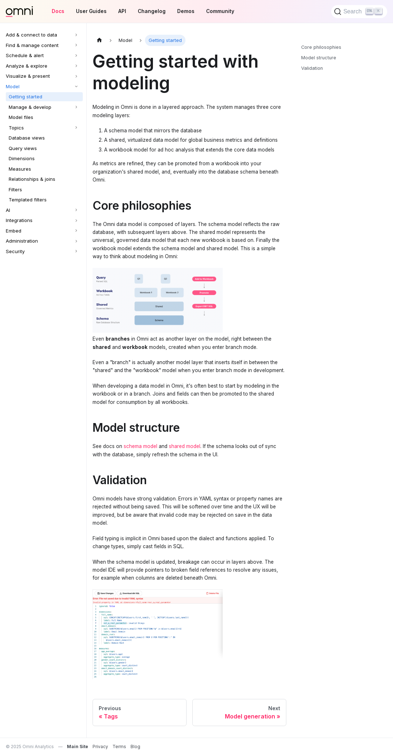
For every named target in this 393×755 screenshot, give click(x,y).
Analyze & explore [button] (26, 66)
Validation (312, 68)
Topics (16, 128)
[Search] (359, 11)
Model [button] (13, 86)
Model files (21, 117)
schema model (140, 446)
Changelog (152, 11)
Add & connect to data (31, 35)
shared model (184, 446)
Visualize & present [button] (28, 76)
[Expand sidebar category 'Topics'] (77, 127)
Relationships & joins (32, 179)
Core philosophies (321, 47)
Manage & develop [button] (30, 107)
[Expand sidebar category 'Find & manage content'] (77, 45)
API (122, 11)
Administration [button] (22, 241)
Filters (15, 189)
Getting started (25, 96)
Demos (186, 11)
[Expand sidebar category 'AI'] (77, 210)
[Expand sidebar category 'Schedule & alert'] (77, 55)
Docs (58, 11)
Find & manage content (32, 45)
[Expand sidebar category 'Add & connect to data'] (77, 34)
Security (15, 251)
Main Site (77, 746)
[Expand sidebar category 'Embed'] (77, 230)
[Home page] (99, 40)
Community (220, 11)
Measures (20, 169)
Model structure (318, 57)
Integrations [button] (19, 220)
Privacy (100, 746)
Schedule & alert (25, 55)
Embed (13, 231)
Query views (23, 148)
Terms (119, 746)
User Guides (91, 11)
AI (8, 210)
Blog (135, 746)
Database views (27, 138)
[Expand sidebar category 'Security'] (77, 251)
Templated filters (28, 199)
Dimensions (22, 158)
